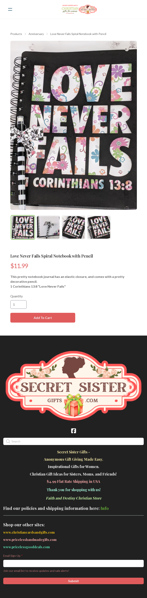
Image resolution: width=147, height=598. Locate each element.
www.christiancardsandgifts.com (29, 532)
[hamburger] (10, 9)
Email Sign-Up (11, 555)
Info (105, 508)
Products (16, 34)
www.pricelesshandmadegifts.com (30, 539)
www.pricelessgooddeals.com (26, 547)
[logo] (78, 9)
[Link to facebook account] (73, 430)
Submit (73, 581)
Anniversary (36, 34)
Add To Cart (43, 318)
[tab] (23, 227)
